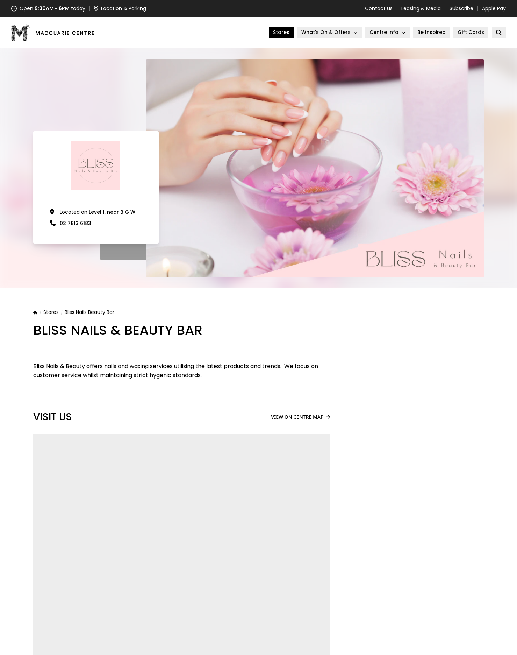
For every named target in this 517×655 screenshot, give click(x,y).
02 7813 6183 (75, 223)
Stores (51, 312)
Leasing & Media (421, 8)
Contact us (379, 8)
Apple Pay (494, 8)
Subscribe (461, 8)
